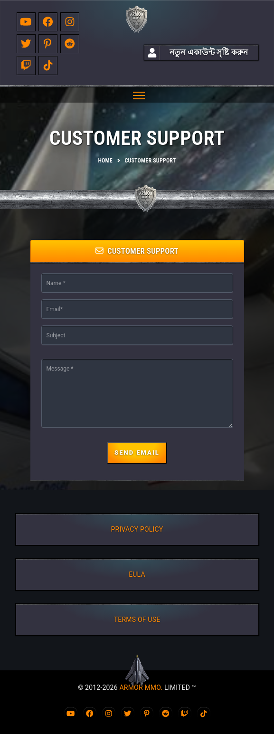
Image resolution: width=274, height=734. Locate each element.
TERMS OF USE (137, 619)
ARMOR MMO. (140, 687)
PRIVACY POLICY (137, 529)
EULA (137, 574)
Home (105, 160)
